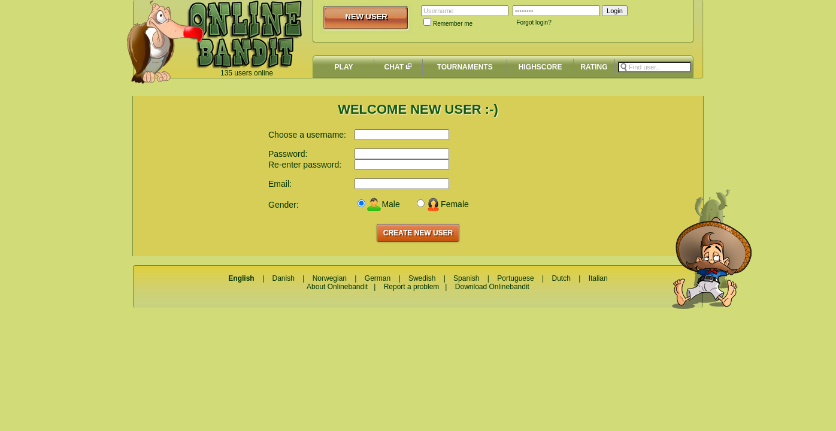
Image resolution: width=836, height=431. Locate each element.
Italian (598, 278)
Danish (283, 278)
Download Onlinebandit (492, 287)
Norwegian (330, 278)
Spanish (466, 278)
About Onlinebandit (337, 287)
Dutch (561, 278)
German (377, 278)
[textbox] (654, 67)
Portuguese (515, 278)
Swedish (421, 278)
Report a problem (412, 287)
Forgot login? (533, 22)
